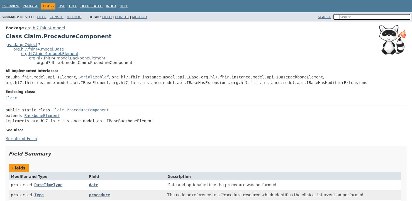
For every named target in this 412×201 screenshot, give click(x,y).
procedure (99, 195)
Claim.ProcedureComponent (81, 110)
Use (61, 6)
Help (124, 6)
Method (74, 17)
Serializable (93, 77)
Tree (73, 6)
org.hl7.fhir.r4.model (45, 28)
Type (39, 195)
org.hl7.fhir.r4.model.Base (38, 49)
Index (111, 6)
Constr (57, 17)
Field (41, 17)
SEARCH (324, 17)
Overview (10, 6)
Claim (11, 98)
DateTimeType (48, 185)
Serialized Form (21, 139)
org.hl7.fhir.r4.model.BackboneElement (67, 58)
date (93, 185)
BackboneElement (41, 115)
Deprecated (92, 6)
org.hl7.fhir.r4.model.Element (49, 53)
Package (30, 6)
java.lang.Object (21, 44)
